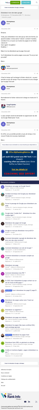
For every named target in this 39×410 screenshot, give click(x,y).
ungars (7, 188)
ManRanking (8, 344)
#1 (37, 29)
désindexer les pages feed (20, 335)
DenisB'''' (7, 267)
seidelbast (8, 217)
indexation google (6, 17)
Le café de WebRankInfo (19, 250)
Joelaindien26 (9, 304)
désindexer (28, 15)
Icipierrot (7, 197)
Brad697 (7, 232)
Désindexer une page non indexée (15, 317)
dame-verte (8, 284)
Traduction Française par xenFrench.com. (12, 408)
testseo (7, 329)
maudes (7, 354)
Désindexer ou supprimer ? (13, 310)
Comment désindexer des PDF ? (15, 273)
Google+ (13, 232)
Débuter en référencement (17, 188)
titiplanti (7, 336)
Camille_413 (8, 207)
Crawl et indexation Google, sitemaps (21, 197)
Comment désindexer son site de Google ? (18, 248)
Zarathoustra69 (9, 242)
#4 (37, 112)
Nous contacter (5, 373)
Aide (2, 382)
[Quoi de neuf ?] (33, 2)
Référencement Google (20, 242)
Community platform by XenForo (17, 406)
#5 (37, 130)
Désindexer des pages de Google (15, 223)
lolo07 (6, 311)
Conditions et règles (6, 376)
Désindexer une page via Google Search (17, 186)
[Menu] (2, 2)
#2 (37, 73)
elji (6, 319)
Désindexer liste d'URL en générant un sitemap (19, 342)
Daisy (6, 259)
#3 (37, 93)
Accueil (3, 385)
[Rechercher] (37, 2)
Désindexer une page (11, 265)
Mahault (7, 275)
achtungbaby (8, 224)
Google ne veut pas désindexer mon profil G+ (19, 231)
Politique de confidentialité (8, 379)
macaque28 (8, 250)
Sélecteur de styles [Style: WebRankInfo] (6, 369)
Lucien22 (7, 294)
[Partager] (34, 29)
